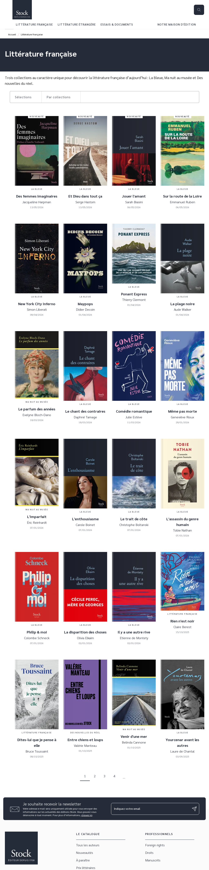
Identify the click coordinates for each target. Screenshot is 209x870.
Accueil (12, 34)
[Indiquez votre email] (150, 809)
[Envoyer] (194, 809)
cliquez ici (86, 815)
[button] (25, 97)
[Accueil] (22, 9)
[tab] (9, 24)
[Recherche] (199, 10)
